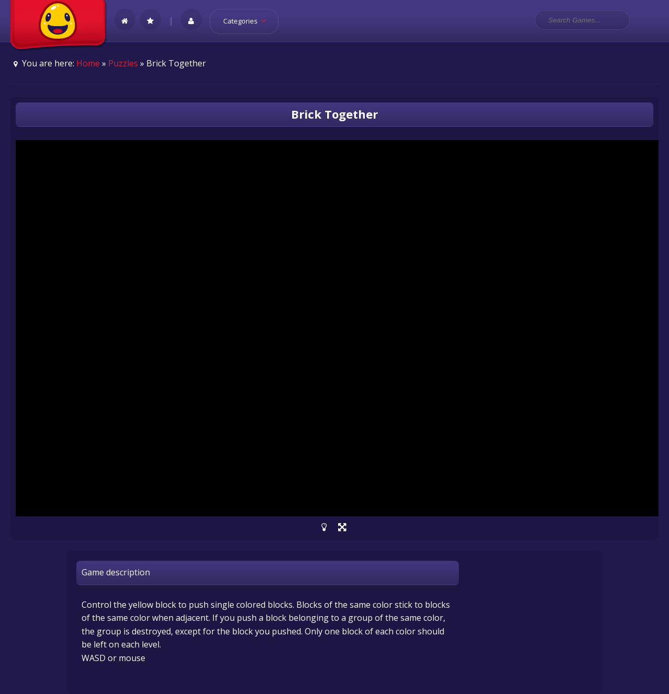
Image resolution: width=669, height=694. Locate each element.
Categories (248, 21)
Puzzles (123, 63)
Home (88, 63)
